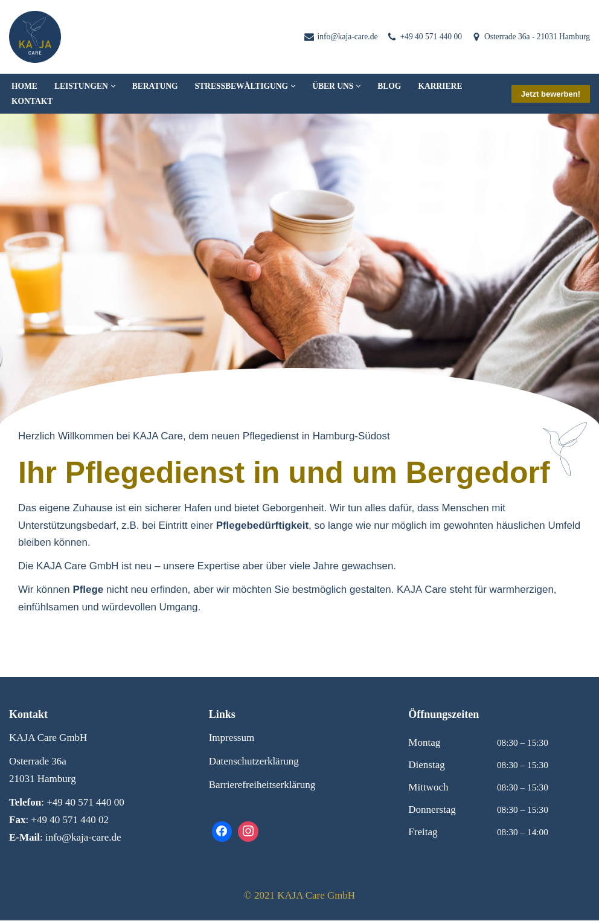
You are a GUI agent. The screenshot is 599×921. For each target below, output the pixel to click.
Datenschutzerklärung (254, 762)
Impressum (232, 738)
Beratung (155, 86)
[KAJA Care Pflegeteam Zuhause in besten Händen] (35, 37)
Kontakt (32, 101)
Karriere (441, 86)
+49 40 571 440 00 (431, 36)
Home (24, 86)
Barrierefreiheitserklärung (262, 785)
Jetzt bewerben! (550, 94)
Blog (390, 86)
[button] (113, 86)
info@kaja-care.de (346, 36)
